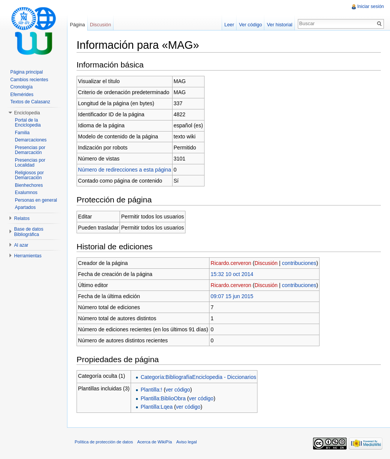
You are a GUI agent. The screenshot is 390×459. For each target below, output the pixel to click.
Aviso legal (186, 442)
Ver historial (279, 24)
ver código (178, 390)
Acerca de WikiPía (154, 442)
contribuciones (299, 263)
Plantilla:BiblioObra (163, 398)
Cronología (21, 87)
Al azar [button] (21, 245)
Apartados (25, 207)
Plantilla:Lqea (157, 407)
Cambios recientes (29, 79)
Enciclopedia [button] (27, 113)
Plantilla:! (151, 390)
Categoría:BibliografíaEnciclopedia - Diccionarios (198, 377)
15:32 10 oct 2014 (232, 274)
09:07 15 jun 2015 (232, 296)
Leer (229, 24)
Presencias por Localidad (30, 162)
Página (77, 24)
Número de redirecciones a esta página (124, 170)
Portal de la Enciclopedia (28, 122)
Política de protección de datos (104, 442)
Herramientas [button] (28, 255)
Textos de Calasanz (30, 101)
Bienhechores (29, 185)
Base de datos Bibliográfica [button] (28, 231)
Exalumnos (26, 192)
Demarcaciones (30, 140)
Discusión (266, 263)
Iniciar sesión (370, 6)
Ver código (250, 24)
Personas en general (36, 200)
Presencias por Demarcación (30, 150)
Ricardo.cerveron (231, 263)
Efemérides (22, 94)
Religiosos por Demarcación (29, 175)
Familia (22, 132)
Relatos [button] (22, 218)
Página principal (26, 72)
